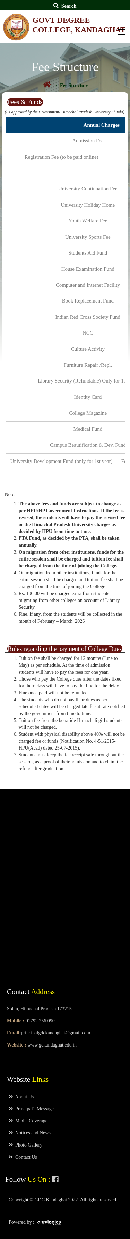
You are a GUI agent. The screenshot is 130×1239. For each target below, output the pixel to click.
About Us (21, 1096)
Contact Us (23, 1157)
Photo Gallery (25, 1145)
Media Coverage (28, 1120)
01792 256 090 (40, 1020)
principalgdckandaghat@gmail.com (55, 1032)
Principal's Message (31, 1108)
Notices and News (30, 1133)
